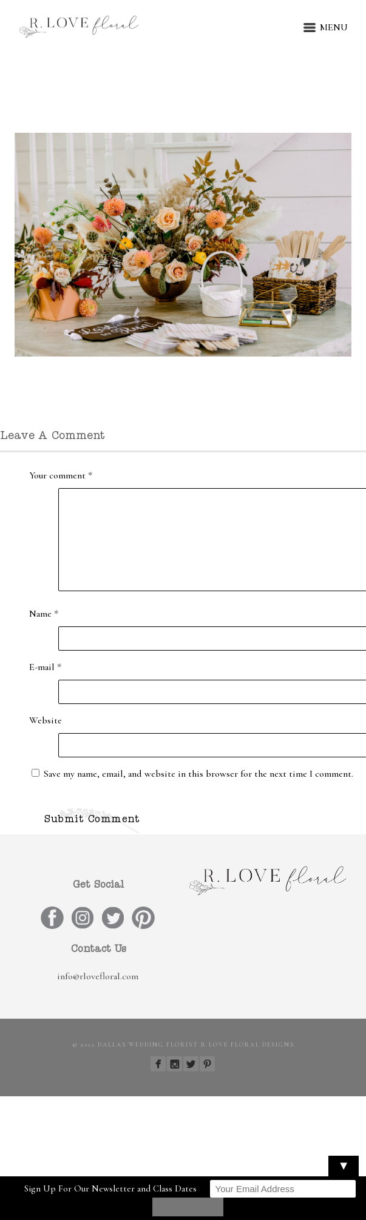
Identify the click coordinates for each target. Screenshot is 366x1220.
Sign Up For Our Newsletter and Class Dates (110, 1188)
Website (45, 720)
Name (43, 614)
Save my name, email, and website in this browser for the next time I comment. (198, 774)
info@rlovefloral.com (97, 976)
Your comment (60, 475)
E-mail (45, 667)
